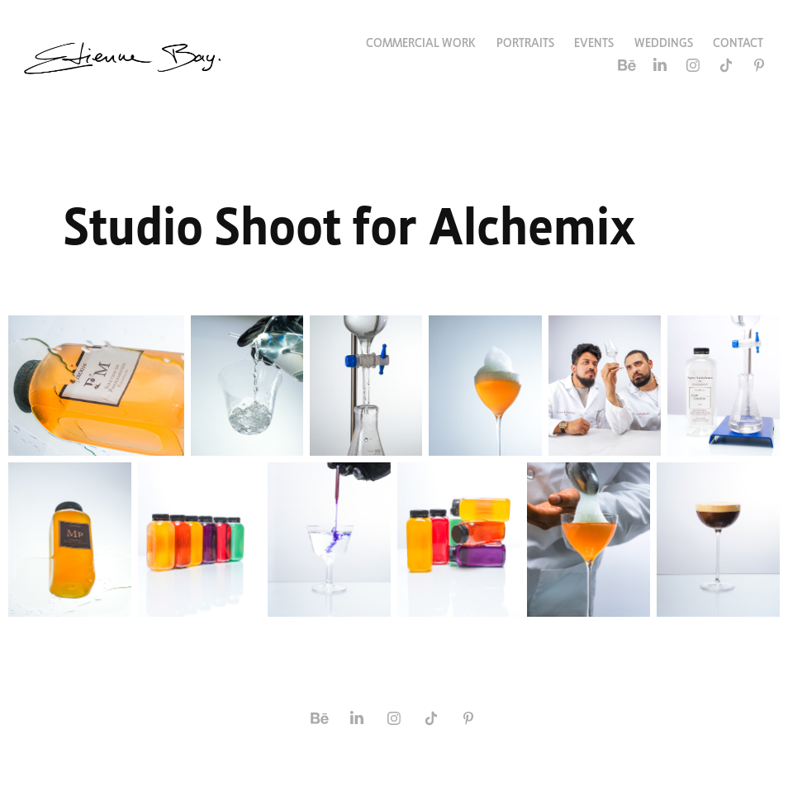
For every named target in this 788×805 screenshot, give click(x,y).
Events (594, 41)
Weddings (663, 41)
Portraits (525, 41)
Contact (738, 41)
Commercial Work (421, 41)
